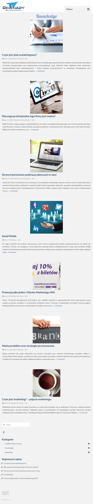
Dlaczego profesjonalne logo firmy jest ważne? (21, 467)
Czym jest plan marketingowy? (15, 463)
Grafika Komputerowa (15, 120)
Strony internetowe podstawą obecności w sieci (22, 471)
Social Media (8, 475)
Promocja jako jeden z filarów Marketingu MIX (21, 478)
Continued (40, 71)
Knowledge (12, 58)
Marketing (19, 58)
